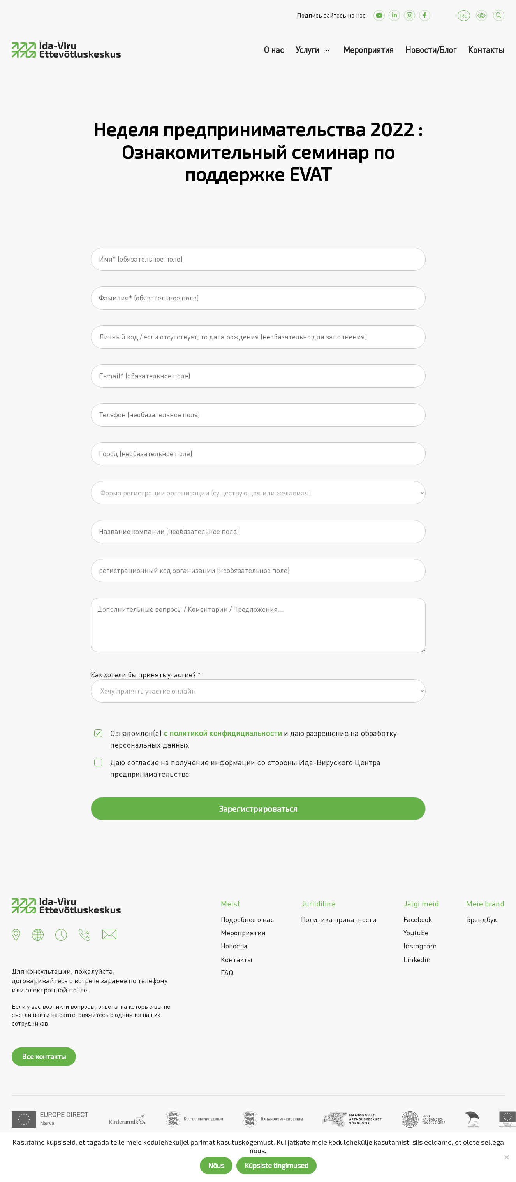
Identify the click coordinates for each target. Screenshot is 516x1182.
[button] (16, 933)
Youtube (415, 932)
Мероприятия (368, 50)
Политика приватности (339, 919)
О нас (274, 50)
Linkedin (417, 959)
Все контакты (44, 1056)
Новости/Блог (430, 50)
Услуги (308, 50)
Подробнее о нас (247, 919)
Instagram (420, 945)
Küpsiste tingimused (276, 1165)
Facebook (417, 919)
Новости (234, 945)
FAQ (227, 972)
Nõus (216, 1165)
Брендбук (481, 919)
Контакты (486, 50)
